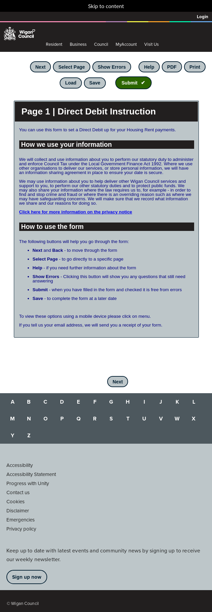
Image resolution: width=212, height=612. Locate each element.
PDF (172, 67)
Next (40, 67)
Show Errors (112, 67)
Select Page (71, 67)
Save (94, 83)
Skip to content (106, 6)
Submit (130, 83)
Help (149, 67)
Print (194, 67)
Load (70, 83)
